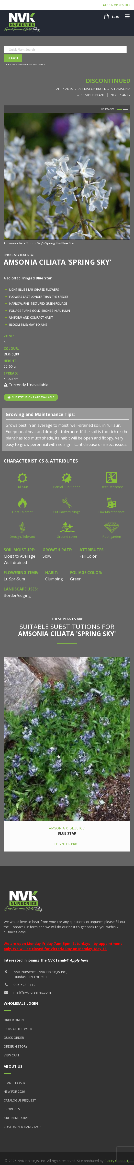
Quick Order (14, 1037)
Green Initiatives (17, 1118)
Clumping (54, 579)
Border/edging (17, 595)
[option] (67, 179)
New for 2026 (14, 1091)
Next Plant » (120, 95)
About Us (13, 1066)
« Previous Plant (91, 95)
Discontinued (108, 80)
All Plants (64, 89)
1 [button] (119, 109)
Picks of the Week (18, 1029)
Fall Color (88, 556)
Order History (15, 1046)
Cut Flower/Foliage (66, 512)
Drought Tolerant (22, 536)
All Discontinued (92, 89)
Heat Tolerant (22, 512)
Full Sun (22, 487)
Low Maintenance (112, 512)
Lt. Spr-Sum (14, 579)
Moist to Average (19, 556)
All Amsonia (120, 89)
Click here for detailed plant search (24, 64)
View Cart (11, 1055)
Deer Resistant (112, 487)
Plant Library (14, 1082)
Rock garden (111, 536)
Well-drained (15, 562)
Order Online (14, 1020)
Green (75, 579)
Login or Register (116, 5)
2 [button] (125, 109)
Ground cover (67, 536)
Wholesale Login (21, 1003)
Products (12, 1109)
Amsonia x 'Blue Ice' (67, 828)
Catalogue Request (20, 1100)
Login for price (67, 844)
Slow (47, 556)
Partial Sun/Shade (66, 487)
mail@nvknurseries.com (32, 992)
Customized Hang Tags (23, 1127)
